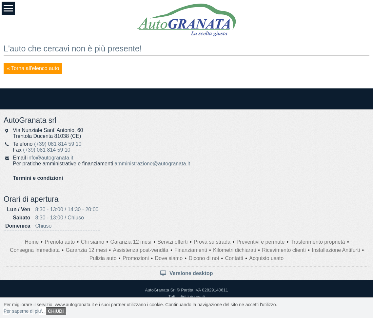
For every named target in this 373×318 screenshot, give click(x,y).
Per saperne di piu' (23, 311)
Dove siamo (169, 258)
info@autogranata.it (50, 157)
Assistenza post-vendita (140, 250)
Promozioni (136, 258)
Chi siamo (92, 242)
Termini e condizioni (38, 178)
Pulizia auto (103, 258)
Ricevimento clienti (283, 250)
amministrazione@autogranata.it (152, 163)
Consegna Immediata (35, 250)
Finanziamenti (190, 250)
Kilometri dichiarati (234, 250)
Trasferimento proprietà (318, 242)
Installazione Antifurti (336, 250)
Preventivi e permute (261, 242)
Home (32, 242)
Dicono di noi (204, 258)
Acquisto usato (266, 258)
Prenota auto (60, 242)
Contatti (234, 258)
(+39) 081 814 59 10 (58, 144)
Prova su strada (212, 242)
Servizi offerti (172, 242)
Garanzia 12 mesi (130, 242)
